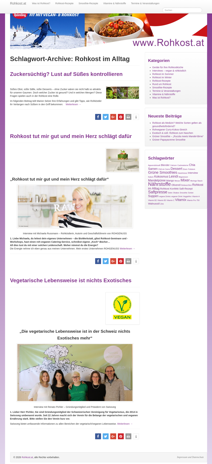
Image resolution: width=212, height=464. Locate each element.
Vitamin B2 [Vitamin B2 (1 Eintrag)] (152, 200)
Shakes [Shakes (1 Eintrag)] (176, 193)
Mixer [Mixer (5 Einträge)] (185, 180)
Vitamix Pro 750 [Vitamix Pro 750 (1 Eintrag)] (193, 200)
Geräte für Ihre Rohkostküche (167, 67)
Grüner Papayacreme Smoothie (169, 139)
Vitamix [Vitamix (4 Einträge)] (180, 200)
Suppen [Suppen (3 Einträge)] (153, 196)
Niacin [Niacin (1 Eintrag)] (200, 181)
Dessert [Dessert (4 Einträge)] (176, 168)
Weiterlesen (70, 104)
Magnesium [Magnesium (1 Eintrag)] (183, 177)
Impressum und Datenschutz (190, 451)
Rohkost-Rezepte (64, 3)
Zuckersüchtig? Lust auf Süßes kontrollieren (66, 74)
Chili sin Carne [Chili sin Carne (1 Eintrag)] (164, 169)
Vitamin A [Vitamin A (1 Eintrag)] (196, 196)
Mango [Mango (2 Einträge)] (170, 180)
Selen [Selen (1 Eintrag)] (170, 193)
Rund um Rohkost (161, 84)
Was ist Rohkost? (41, 3)
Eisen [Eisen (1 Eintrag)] (185, 169)
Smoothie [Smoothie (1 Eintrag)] (183, 193)
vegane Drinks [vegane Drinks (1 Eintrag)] (165, 196)
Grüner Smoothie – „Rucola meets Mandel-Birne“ (178, 136)
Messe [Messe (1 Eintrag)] (177, 181)
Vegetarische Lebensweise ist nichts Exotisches (71, 276)
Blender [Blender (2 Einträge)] (165, 165)
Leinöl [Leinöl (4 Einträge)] (173, 176)
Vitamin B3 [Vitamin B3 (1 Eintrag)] (161, 200)
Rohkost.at (27, 451)
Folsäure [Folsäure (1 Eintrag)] (191, 169)
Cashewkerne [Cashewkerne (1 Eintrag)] (182, 165)
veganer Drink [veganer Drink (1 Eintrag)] (176, 196)
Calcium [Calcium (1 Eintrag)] (173, 165)
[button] (98, 117)
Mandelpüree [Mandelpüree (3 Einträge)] (157, 180)
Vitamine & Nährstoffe (114, 3)
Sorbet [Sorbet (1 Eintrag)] (190, 193)
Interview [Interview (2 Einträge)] (193, 172)
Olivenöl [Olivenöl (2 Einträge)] (176, 184)
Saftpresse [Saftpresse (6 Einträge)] (157, 192)
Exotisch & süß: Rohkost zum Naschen (172, 133)
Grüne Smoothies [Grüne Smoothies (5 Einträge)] (162, 172)
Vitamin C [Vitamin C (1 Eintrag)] (170, 200)
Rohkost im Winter (162, 77)
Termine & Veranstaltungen (145, 3)
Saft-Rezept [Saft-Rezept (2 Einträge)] (186, 188)
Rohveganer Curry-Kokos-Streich (169, 129)
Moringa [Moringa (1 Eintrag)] (193, 181)
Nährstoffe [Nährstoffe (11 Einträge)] (159, 184)
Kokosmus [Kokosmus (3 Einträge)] (161, 176)
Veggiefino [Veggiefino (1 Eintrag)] (187, 196)
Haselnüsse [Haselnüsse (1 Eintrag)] (182, 173)
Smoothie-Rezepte (88, 3)
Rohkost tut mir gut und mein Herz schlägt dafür (71, 136)
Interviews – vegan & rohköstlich (169, 70)
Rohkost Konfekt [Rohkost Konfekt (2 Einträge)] (169, 188)
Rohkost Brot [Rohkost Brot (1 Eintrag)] (186, 185)
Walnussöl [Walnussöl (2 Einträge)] (154, 203)
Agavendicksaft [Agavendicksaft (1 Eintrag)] (154, 165)
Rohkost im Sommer (163, 74)
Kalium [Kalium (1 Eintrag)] (151, 177)
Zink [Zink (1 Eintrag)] (162, 204)
